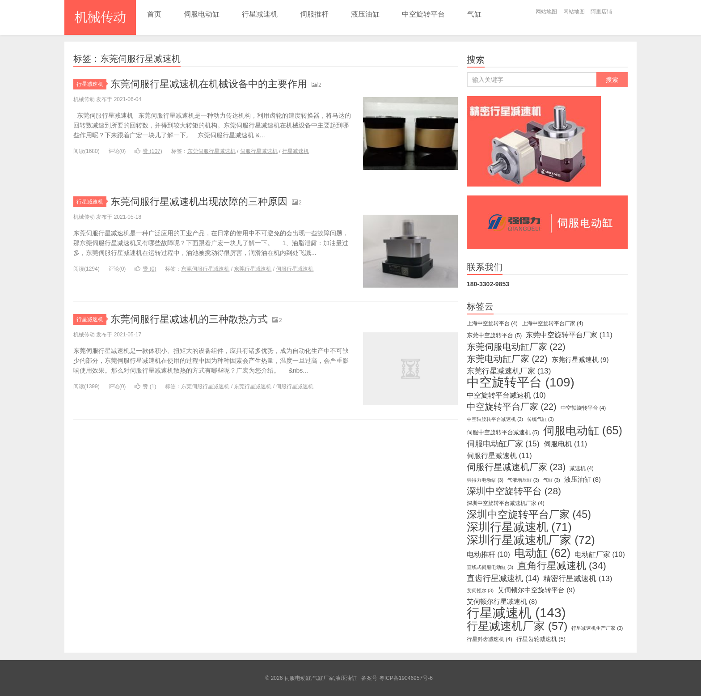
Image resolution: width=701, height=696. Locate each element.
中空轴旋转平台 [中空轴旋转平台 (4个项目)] (583, 408)
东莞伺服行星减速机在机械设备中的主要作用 (208, 83)
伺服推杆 (314, 14)
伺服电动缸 (202, 14)
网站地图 (546, 11)
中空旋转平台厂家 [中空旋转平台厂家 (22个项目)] (512, 406)
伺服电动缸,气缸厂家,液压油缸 (100, 17)
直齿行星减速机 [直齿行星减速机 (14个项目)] (503, 578)
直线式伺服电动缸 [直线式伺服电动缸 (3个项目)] (490, 567)
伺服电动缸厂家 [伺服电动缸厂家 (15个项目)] (503, 443)
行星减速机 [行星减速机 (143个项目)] (516, 612)
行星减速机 (260, 14)
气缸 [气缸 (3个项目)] (551, 480)
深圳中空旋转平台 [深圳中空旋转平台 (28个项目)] (514, 491)
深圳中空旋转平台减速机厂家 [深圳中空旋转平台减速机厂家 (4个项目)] (506, 503)
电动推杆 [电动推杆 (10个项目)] (488, 554)
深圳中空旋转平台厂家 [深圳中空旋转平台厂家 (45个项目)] (529, 514)
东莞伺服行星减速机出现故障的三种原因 (198, 201)
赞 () (148, 151)
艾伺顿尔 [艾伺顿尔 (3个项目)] (480, 590)
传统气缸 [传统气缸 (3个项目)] (540, 419)
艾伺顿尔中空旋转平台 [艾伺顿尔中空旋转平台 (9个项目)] (536, 590)
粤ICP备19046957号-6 (406, 678)
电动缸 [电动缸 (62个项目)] (542, 552)
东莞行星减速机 (252, 269)
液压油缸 (365, 14)
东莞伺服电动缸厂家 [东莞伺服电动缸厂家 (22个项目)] (516, 346)
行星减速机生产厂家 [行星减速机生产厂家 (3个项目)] (597, 628)
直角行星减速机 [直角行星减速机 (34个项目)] (561, 565)
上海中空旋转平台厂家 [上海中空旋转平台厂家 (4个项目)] (552, 323)
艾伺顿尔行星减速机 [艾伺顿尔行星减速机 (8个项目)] (502, 601)
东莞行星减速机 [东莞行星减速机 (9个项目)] (580, 359)
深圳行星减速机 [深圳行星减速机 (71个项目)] (519, 526)
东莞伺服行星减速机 (211, 151)
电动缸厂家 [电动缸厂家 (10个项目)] (599, 554)
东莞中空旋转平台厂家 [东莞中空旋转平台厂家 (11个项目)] (569, 335)
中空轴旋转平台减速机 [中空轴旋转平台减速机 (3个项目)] (495, 419)
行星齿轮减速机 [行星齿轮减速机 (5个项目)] (541, 639)
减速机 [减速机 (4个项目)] (582, 468)
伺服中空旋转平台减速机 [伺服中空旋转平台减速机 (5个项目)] (503, 432)
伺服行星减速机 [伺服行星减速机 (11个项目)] (499, 455)
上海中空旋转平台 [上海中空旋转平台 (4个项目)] (492, 323)
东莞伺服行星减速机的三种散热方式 (189, 319)
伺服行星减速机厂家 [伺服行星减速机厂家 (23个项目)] (516, 467)
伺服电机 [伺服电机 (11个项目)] (565, 444)
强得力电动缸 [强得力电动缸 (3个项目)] (485, 480)
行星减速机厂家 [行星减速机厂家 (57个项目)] (517, 626)
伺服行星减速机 (259, 151)
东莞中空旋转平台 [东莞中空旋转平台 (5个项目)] (494, 335)
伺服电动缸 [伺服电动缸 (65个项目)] (582, 430)
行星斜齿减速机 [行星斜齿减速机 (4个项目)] (489, 639)
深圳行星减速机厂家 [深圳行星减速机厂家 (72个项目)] (531, 539)
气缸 (474, 14)
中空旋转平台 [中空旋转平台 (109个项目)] (520, 382)
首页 (154, 14)
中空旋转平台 (423, 14)
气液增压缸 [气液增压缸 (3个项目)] (523, 480)
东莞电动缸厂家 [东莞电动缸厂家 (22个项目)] (507, 358)
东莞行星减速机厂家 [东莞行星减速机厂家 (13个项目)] (509, 370)
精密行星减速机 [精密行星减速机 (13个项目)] (577, 578)
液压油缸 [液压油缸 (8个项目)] (582, 479)
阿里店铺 (601, 11)
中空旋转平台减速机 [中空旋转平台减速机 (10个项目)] (506, 395)
